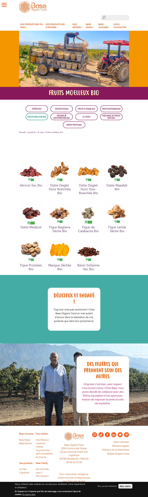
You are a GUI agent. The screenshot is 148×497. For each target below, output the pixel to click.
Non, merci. (125, 487)
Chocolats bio (62, 109)
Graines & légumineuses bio (61, 116)
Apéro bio (36, 109)
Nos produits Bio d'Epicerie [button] (55, 26)
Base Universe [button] (103, 26)
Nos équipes (42, 476)
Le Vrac (86, 117)
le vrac (41, 132)
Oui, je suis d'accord (106, 487)
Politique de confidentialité (115, 449)
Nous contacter (120, 26)
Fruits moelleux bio (36, 117)
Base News (24, 439)
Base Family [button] (89, 26)
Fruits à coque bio (86, 109)
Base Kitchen (25, 443)
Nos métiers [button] (76, 26)
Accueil (22, 132)
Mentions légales (120, 445)
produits (32, 132)
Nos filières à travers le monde (42, 443)
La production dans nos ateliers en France (44, 454)
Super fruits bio (74, 124)
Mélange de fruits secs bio (111, 116)
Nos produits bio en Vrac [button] (31, 26)
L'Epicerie (24, 472)
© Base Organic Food (118, 453)
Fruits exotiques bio (111, 109)
